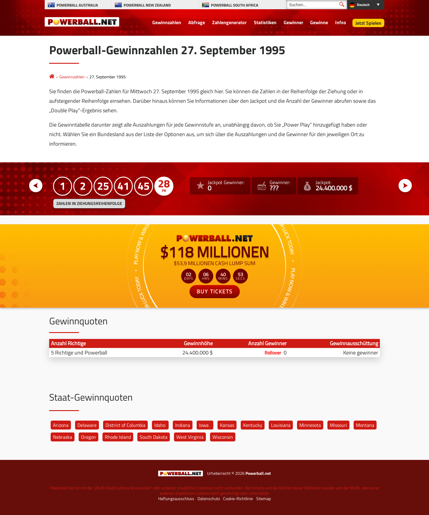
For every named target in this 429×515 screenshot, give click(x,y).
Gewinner (293, 22)
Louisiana (280, 425)
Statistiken (265, 22)
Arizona (61, 425)
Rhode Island (118, 437)
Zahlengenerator (229, 22)
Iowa (204, 425)
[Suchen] (316, 4)
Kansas (227, 425)
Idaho (159, 425)
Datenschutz (209, 498)
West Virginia (189, 437)
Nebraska (62, 437)
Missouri (338, 425)
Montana (365, 425)
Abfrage (196, 22)
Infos (340, 22)
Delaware (87, 425)
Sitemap (263, 498)
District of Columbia (125, 425)
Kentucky (252, 425)
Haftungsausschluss (176, 498)
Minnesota (310, 425)
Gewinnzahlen (166, 22)
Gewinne (319, 22)
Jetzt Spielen (368, 23)
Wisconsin (222, 437)
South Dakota (153, 437)
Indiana (182, 425)
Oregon (88, 437)
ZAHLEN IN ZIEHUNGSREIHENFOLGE (89, 203)
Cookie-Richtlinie (238, 498)
